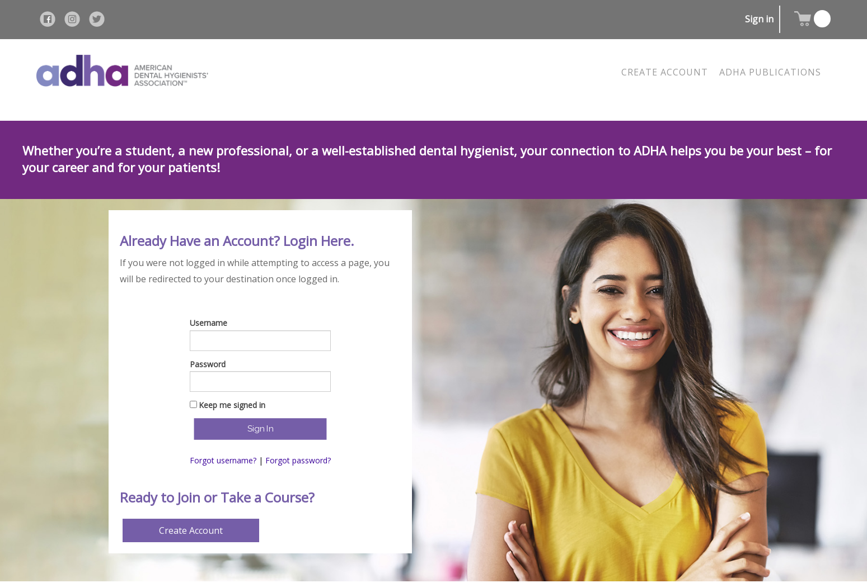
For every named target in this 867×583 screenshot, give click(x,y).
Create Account (191, 530)
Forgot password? (298, 460)
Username (208, 322)
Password (208, 364)
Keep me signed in (232, 405)
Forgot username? (223, 460)
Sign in (759, 19)
